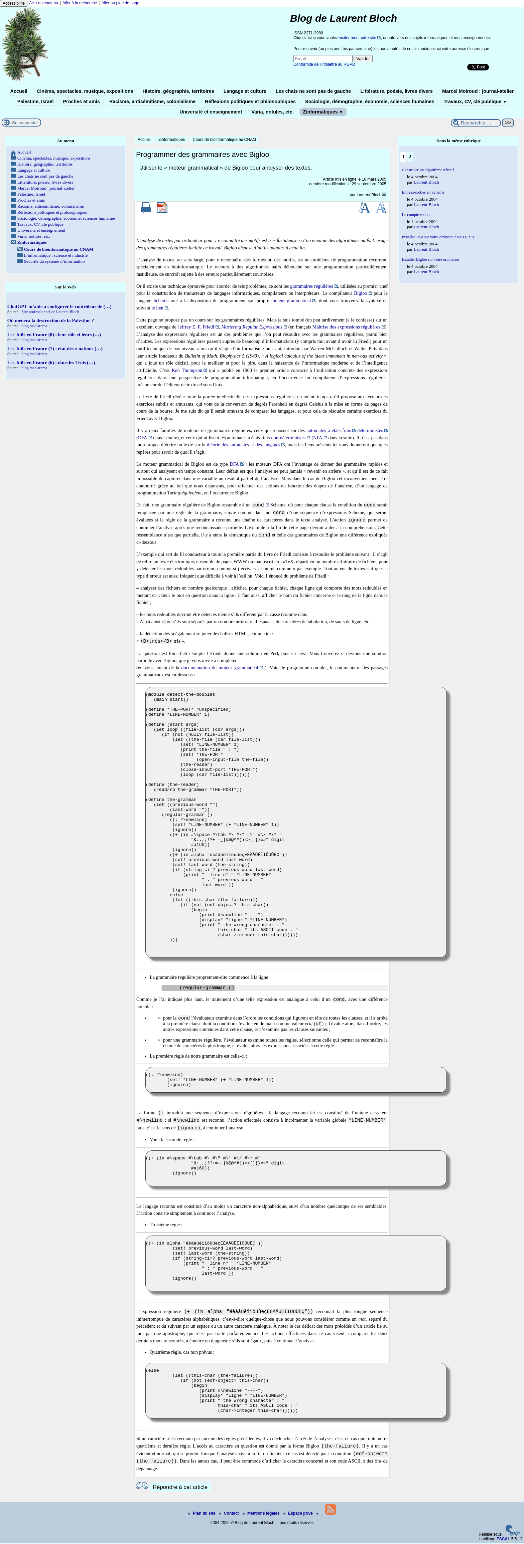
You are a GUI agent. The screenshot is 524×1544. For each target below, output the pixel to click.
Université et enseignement (210, 112)
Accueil (18, 91)
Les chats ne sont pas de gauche (313, 91)
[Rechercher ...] (476, 123)
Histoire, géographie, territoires (178, 91)
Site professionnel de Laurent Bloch (50, 311)
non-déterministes (288, 437)
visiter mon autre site (357, 37)
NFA (317, 437)
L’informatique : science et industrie (56, 255)
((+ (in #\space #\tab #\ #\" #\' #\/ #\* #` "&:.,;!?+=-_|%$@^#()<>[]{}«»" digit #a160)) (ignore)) (296, 1169)
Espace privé (298, 1514)
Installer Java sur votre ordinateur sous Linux (438, 237)
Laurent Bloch (369, 195)
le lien (157, 307)
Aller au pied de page (120, 3)
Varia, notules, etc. (272, 112)
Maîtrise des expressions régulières (346, 326)
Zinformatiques (323, 112)
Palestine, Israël (35, 101)
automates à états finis (328, 430)
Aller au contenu (43, 3)
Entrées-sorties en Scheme (423, 192)
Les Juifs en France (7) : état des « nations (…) (55, 348)
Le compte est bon (416, 214)
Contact (229, 1514)
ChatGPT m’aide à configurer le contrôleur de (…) (59, 306)
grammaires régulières (311, 286)
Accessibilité (14, 3)
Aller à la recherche (79, 3)
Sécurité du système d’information (54, 261)
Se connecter (25, 122)
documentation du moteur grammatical (219, 667)
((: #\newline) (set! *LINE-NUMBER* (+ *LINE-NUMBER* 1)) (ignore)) (296, 1081)
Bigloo (360, 293)
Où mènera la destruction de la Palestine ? (50, 320)
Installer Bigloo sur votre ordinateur (431, 259)
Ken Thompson (187, 370)
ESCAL (503, 1540)
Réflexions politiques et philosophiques (250, 101)
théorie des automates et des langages (243, 444)
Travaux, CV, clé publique (475, 101)
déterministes (370, 430)
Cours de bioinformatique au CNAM (224, 139)
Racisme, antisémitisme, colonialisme (152, 101)
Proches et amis (81, 101)
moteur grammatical (291, 300)
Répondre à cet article (180, 1488)
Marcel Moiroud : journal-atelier (478, 91)
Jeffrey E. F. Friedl (196, 326)
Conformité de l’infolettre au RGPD (324, 64)
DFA (142, 437)
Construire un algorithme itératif (428, 170)
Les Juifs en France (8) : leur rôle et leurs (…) (54, 334)
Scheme (161, 300)
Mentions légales (262, 1514)
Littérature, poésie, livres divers (396, 91)
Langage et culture (245, 91)
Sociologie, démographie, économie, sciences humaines (369, 101)
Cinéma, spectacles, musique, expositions (85, 91)
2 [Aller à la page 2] (410, 156)
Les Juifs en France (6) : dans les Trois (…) (51, 362)
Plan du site (202, 1514)
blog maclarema (34, 325)
